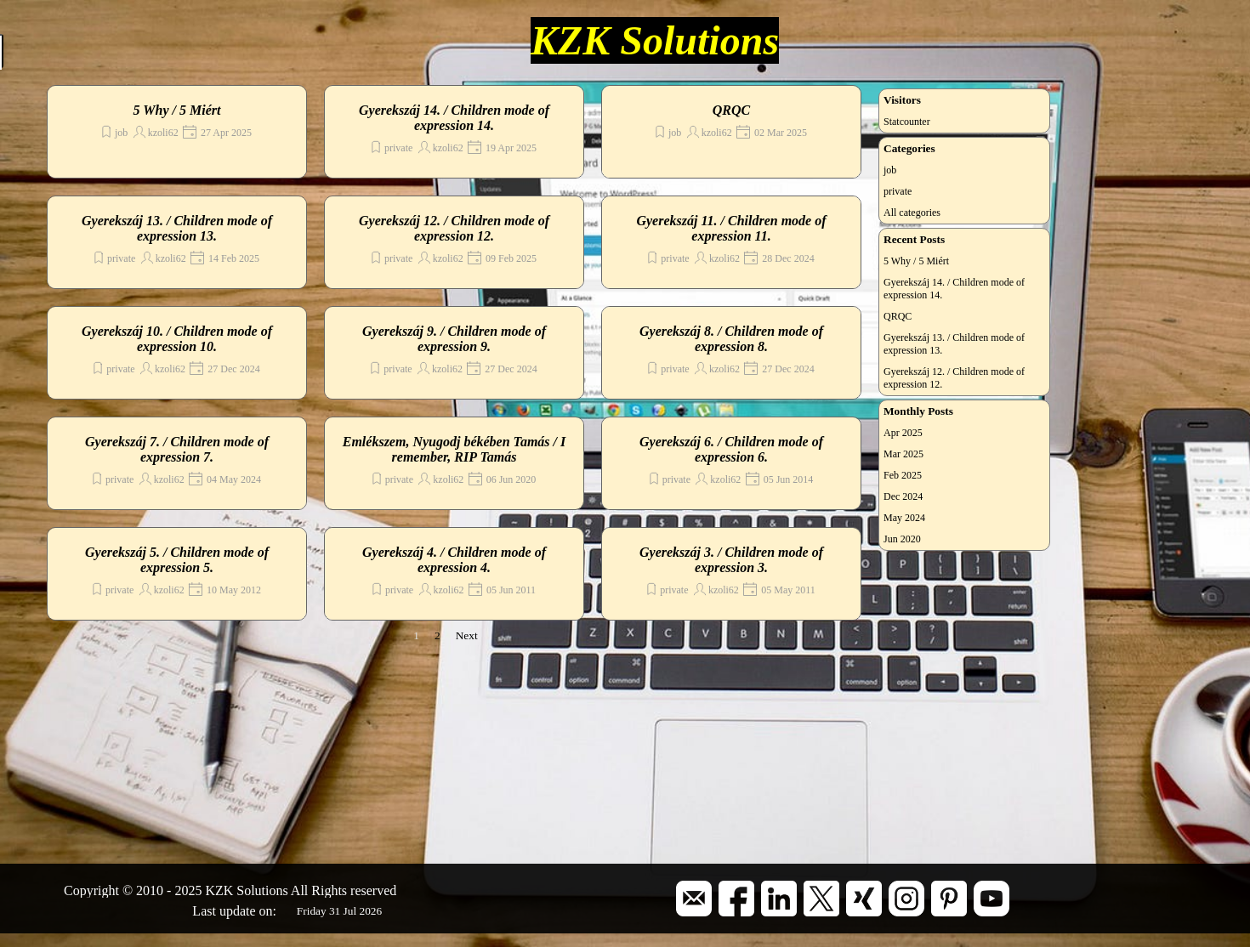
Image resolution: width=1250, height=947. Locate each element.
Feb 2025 (903, 475)
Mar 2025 (903, 454)
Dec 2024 (903, 496)
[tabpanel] (255, 891)
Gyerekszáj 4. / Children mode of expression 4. (454, 560)
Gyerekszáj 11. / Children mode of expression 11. (731, 228)
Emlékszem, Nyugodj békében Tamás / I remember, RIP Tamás (454, 449)
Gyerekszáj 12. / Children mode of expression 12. (454, 228)
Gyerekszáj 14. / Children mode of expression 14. (454, 118)
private (398, 148)
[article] (177, 132)
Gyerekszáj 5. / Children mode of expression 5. (177, 560)
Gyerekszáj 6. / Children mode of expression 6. (731, 449)
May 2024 (904, 518)
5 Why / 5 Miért (177, 110)
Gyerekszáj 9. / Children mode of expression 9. (454, 339)
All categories (912, 212)
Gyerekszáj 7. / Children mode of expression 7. (177, 449)
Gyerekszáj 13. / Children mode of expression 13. (177, 228)
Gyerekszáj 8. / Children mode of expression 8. (731, 339)
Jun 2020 (902, 539)
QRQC (731, 110)
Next (467, 635)
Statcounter (907, 122)
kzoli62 (163, 133)
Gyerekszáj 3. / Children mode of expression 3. (731, 560)
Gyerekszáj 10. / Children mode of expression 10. (177, 339)
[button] (694, 887)
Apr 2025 (903, 433)
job (121, 133)
